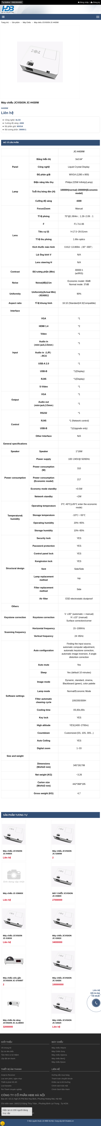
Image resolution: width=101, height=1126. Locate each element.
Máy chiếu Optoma (59, 1055)
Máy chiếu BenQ (58, 1058)
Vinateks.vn (69, 1121)
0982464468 (17, 2)
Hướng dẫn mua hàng (60, 1075)
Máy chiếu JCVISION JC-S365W (61, 852)
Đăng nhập (83, 2)
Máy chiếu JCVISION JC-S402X (61, 1021)
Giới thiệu (6, 1042)
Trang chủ (5, 22)
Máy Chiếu (27, 22)
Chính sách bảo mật (60, 1086)
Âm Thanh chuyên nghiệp (11, 1089)
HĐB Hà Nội (49, 1121)
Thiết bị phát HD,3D (9, 1082)
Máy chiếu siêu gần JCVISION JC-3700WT (13, 979)
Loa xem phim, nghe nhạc (11, 1079)
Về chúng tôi (6, 1048)
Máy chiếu (57, 1042)
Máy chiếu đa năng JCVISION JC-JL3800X (13, 1021)
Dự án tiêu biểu (7, 1051)
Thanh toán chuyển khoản (62, 1079)
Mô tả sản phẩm (11, 142)
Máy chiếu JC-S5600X (13, 893)
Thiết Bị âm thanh (11, 1069)
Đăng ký (95, 2)
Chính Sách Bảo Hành (61, 1089)
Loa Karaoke (6, 1086)
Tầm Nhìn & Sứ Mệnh (10, 1055)
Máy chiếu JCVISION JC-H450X (12, 852)
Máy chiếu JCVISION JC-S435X (61, 979)
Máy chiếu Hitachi (59, 1048)
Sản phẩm (16, 22)
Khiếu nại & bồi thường (61, 1082)
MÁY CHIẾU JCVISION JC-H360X (62, 894)
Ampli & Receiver (8, 1075)
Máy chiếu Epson (59, 1062)
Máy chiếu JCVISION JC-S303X (12, 936)
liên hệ (56, 1069)
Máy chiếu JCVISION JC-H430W (46, 22)
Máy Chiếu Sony (58, 1051)
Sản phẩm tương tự (15, 815)
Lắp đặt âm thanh (8, 1058)
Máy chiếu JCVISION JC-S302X (61, 936)
